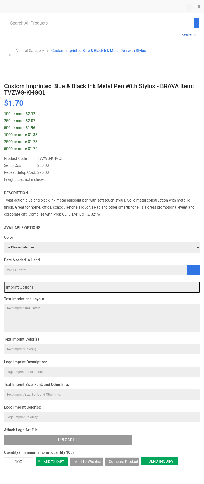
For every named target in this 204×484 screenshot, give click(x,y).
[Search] (196, 23)
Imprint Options (20, 287)
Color (8, 237)
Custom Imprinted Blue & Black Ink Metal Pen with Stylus (98, 51)
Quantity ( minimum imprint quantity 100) (39, 452)
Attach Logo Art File (21, 430)
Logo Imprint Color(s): (22, 407)
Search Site (190, 35)
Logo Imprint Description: (25, 362)
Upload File (69, 440)
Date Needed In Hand (22, 260)
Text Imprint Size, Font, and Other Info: (36, 384)
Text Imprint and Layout (24, 299)
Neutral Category (30, 51)
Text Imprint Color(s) (21, 339)
